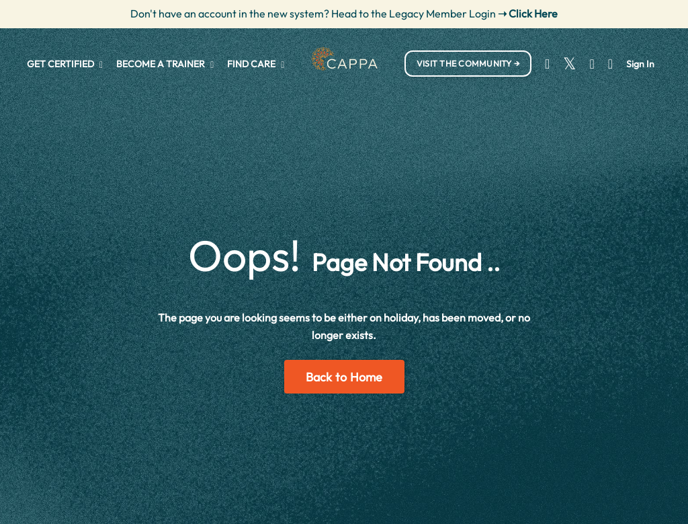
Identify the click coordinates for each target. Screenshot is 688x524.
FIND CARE (255, 64)
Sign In (640, 64)
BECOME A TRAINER (165, 64)
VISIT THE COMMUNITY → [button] (468, 63)
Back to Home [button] (344, 377)
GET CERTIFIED (65, 64)
